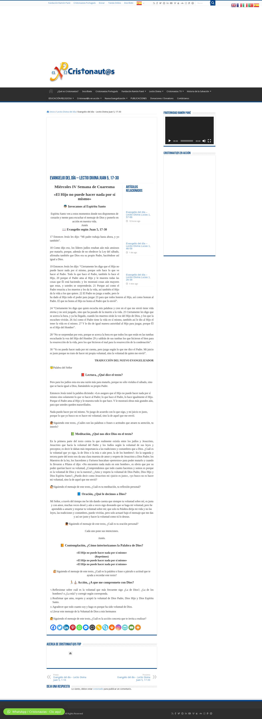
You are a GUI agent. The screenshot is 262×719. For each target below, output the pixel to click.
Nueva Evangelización (115, 98)
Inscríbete (128, 3)
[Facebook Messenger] (86, 627)
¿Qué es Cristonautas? (68, 91)
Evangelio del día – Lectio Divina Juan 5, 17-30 (133, 677)
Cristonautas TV (174, 91)
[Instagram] (118, 627)
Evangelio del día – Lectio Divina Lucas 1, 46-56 (138, 246)
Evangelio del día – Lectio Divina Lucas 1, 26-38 (138, 277)
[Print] (112, 627)
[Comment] (92, 627)
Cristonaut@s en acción (88, 98)
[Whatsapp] (79, 627)
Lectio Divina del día (66, 111)
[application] (189, 130)
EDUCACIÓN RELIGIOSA (60, 98)
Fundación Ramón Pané (59, 3)
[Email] (131, 627)
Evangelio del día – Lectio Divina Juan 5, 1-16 (70, 677)
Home (51, 90)
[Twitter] (60, 627)
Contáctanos (183, 98)
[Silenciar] (204, 141)
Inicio (51, 111)
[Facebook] (53, 627)
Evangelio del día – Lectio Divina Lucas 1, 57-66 (138, 214)
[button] (34, 711)
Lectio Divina (155, 91)
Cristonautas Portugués (85, 3)
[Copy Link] (99, 627)
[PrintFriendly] (125, 627)
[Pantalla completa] (209, 141)
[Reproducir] (169, 141)
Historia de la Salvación (198, 91)
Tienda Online (114, 3)
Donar (102, 3)
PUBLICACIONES (139, 98)
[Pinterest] (73, 627)
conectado (98, 689)
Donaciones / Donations (161, 98)
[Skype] (105, 627)
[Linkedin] (66, 627)
